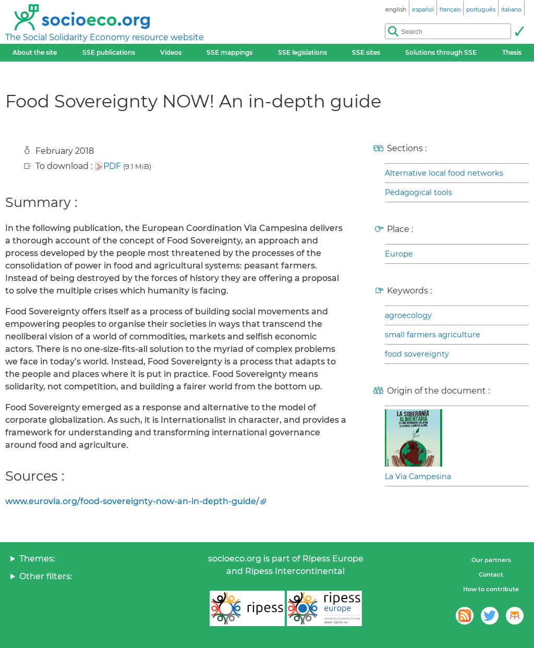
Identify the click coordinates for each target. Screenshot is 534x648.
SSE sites (366, 52)
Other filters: (45, 576)
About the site (35, 52)
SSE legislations (302, 52)
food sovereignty (417, 354)
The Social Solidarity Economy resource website (104, 37)
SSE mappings (229, 52)
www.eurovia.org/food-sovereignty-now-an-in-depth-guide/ (132, 501)
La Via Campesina (418, 476)
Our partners (491, 560)
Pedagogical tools (418, 192)
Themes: (37, 559)
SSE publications (108, 52)
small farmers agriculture (432, 334)
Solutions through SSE (441, 52)
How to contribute (491, 589)
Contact (491, 574)
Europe (399, 254)
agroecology (408, 315)
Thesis (511, 52)
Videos (170, 52)
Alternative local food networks (444, 173)
